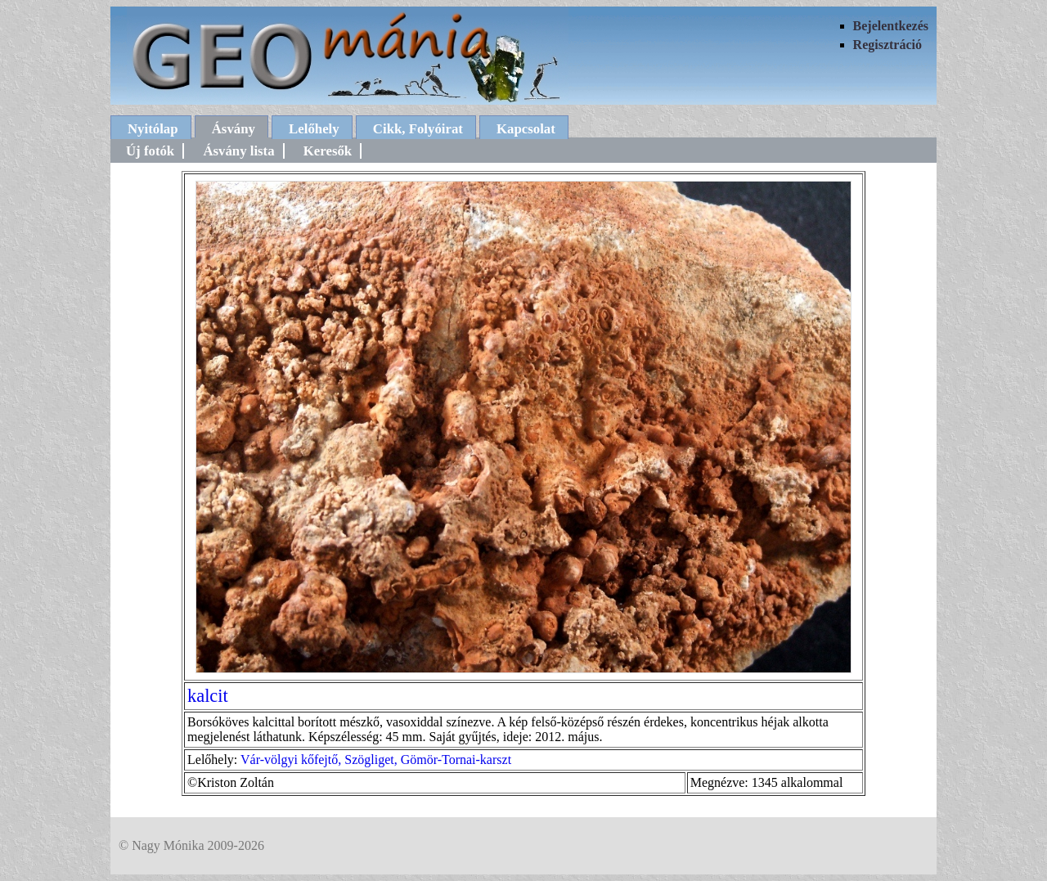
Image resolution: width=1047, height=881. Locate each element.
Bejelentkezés (890, 26)
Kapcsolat (526, 129)
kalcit (207, 695)
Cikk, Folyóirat (418, 129)
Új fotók (150, 151)
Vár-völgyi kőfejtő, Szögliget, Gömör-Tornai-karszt (375, 759)
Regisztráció (887, 45)
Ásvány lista (238, 151)
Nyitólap (153, 129)
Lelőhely (314, 129)
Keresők (327, 151)
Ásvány (233, 129)
